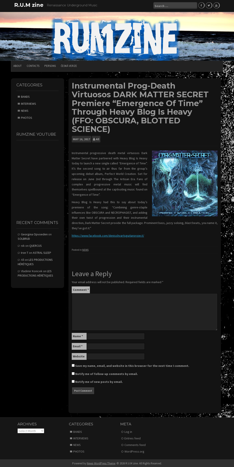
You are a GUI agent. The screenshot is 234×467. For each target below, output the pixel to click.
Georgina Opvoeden (34, 234)
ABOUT (17, 65)
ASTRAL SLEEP (42, 252)
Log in (128, 431)
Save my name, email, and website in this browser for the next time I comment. (132, 365)
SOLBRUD (24, 238)
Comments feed (135, 444)
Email (77, 346)
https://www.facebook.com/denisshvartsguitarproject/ (108, 235)
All (97, 138)
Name (78, 335)
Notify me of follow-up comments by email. (106, 373)
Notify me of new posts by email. (99, 381)
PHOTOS (26, 117)
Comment (81, 289)
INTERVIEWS (28, 103)
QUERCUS (35, 245)
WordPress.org (134, 451)
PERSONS (50, 65)
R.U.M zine (29, 5)
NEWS (85, 249)
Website (79, 356)
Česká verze (69, 65)
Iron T (24, 252)
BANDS (25, 96)
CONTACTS (33, 65)
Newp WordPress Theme (101, 463)
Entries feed (132, 438)
